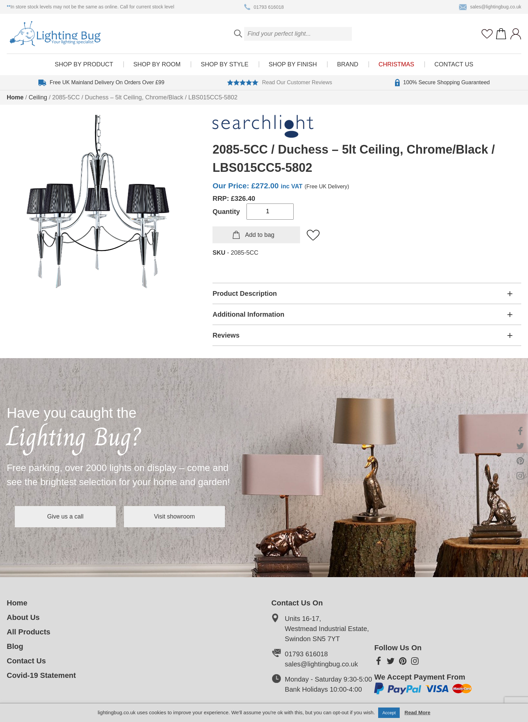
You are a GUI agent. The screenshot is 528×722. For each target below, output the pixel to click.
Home (15, 97)
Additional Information (248, 314)
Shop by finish (293, 64)
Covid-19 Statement (41, 675)
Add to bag (259, 234)
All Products (29, 632)
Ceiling (38, 97)
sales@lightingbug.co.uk (490, 7)
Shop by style (224, 64)
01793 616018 (264, 7)
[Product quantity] (270, 211)
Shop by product (84, 64)
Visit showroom (174, 516)
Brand (347, 64)
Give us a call (65, 516)
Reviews (225, 335)
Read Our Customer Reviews (279, 83)
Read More (417, 712)
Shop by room (156, 64)
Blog (15, 646)
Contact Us (453, 64)
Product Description (244, 293)
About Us (23, 617)
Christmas (396, 64)
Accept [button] (389, 712)
